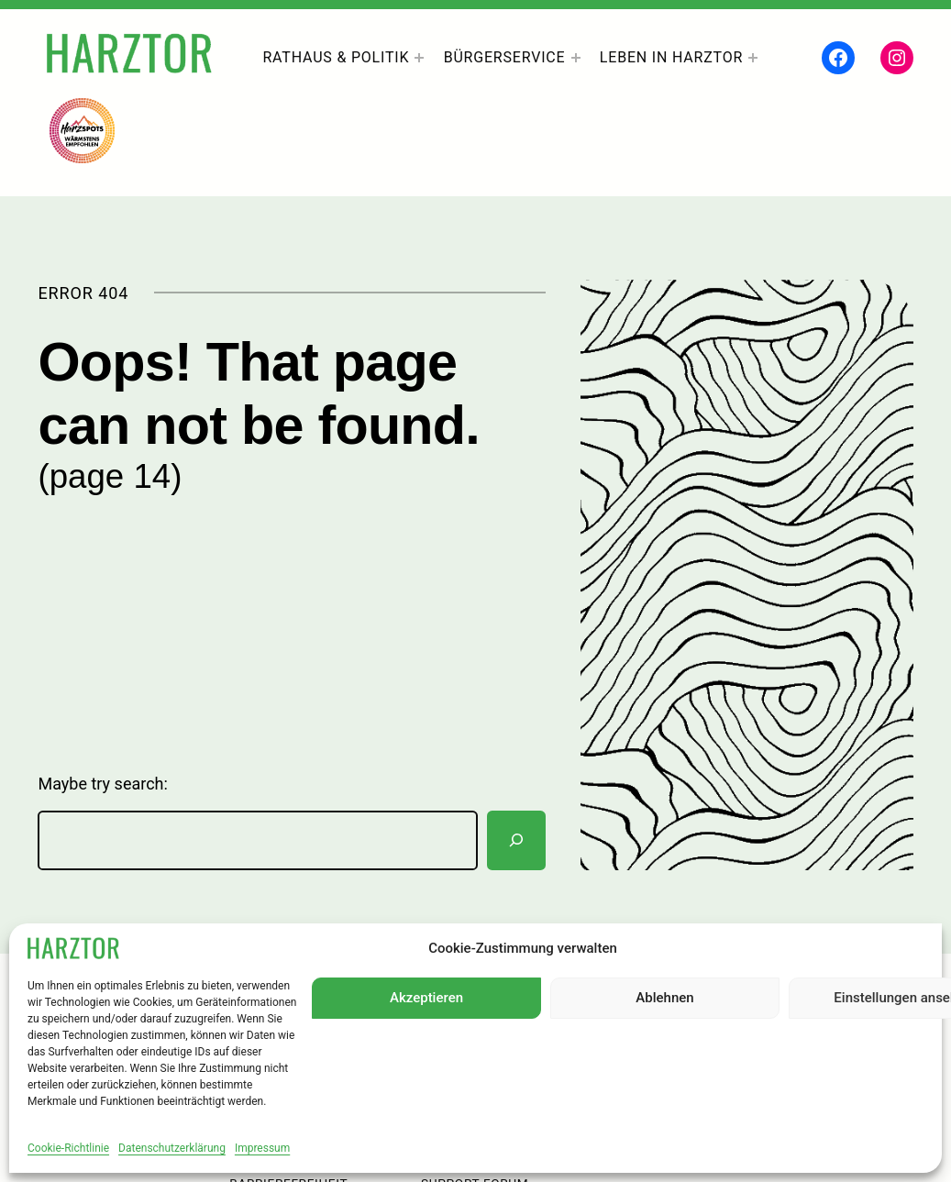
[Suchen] (516, 840)
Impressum (262, 1148)
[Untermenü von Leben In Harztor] (752, 57)
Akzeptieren (426, 997)
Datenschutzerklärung (172, 1148)
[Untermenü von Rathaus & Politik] (419, 57)
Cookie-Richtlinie (68, 1148)
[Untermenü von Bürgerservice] (576, 57)
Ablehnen (664, 997)
